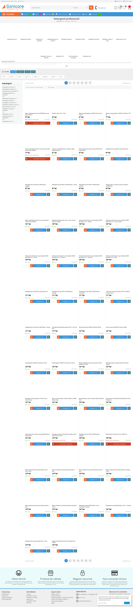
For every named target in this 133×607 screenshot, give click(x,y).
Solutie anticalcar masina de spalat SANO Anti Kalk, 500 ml (37, 434)
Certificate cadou (31, 601)
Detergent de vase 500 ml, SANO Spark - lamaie (64, 184)
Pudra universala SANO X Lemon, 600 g (116, 327)
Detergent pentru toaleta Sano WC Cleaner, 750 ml (117, 363)
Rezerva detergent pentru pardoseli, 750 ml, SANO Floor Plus (90, 363)
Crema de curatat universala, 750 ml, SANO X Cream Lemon (118, 292)
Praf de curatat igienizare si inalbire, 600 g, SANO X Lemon (63, 149)
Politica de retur (55, 596)
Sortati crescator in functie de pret (35, 87)
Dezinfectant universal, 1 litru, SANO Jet (116, 434)
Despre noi (29, 599)
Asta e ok (127, 603)
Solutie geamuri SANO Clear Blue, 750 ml (36, 363)
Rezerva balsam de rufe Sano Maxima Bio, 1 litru (63, 470)
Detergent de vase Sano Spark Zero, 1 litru (36, 541)
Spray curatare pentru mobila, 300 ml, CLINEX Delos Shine (64, 399)
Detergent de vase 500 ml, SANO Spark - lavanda (89, 185)
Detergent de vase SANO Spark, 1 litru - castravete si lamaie (89, 506)
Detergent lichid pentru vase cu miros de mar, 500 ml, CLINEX (64, 220)
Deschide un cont (31, 596)
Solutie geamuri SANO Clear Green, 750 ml (63, 363)
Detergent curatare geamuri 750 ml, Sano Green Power (36, 399)
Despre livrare (55, 594)
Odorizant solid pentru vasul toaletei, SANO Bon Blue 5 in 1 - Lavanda (90, 256)
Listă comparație (6, 599)
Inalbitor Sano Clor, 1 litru (59, 113)
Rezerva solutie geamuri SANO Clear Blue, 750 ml (118, 114)
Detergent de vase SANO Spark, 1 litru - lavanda (118, 505)
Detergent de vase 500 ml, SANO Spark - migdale (35, 185)
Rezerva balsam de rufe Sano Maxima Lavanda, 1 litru (118, 470)
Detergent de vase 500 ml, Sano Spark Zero (117, 149)
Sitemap (28, 602)
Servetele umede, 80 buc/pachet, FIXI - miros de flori (64, 327)
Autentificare (5, 594)
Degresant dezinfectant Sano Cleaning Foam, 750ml (64, 541)
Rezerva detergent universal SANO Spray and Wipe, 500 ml (37, 114)
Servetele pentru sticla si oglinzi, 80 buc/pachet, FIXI (91, 399)
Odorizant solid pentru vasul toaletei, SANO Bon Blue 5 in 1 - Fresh (36, 256)
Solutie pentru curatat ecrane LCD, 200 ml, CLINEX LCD (117, 185)
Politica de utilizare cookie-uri (59, 599)
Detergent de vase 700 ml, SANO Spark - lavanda (62, 292)
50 (52, 87)
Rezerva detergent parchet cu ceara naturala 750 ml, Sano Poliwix (36, 220)
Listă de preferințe (7, 597)
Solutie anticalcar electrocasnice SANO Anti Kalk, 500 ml (90, 149)
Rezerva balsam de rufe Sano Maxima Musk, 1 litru (37, 506)
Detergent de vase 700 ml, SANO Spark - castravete (89, 292)
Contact (28, 594)
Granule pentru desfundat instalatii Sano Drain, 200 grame (118, 399)
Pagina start (59, 21)
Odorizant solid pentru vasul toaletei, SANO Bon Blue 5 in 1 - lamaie (90, 220)
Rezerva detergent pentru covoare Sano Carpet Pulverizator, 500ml (37, 149)
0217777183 (82, 597)
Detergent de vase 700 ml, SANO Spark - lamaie (37, 327)
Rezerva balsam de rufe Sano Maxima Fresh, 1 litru (91, 470)
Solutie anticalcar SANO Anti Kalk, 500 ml (90, 327)
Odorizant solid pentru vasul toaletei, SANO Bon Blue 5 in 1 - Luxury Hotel (117, 220)
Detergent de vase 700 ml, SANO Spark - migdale (89, 434)
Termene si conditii (31, 597)
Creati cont (5, 596)
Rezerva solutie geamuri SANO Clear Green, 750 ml (90, 114)
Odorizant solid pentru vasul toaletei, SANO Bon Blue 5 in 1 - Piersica (63, 256)
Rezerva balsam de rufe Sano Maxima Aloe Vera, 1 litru (36, 470)
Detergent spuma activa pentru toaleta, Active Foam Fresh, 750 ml (64, 434)
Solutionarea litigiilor (57, 601)
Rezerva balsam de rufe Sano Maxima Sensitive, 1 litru (64, 506)
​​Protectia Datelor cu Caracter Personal (62, 597)
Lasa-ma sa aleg (102, 603)
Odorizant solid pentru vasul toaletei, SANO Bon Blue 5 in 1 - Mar (117, 256)
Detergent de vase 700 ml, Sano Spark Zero (36, 291)
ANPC (53, 603)
